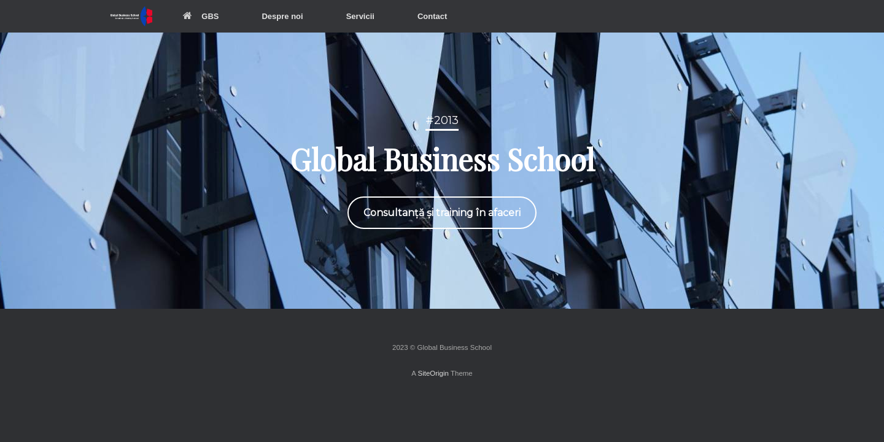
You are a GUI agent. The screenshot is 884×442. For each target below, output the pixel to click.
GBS (201, 16)
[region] (442, 171)
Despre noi (282, 16)
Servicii (360, 16)
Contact (432, 16)
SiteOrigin (433, 373)
